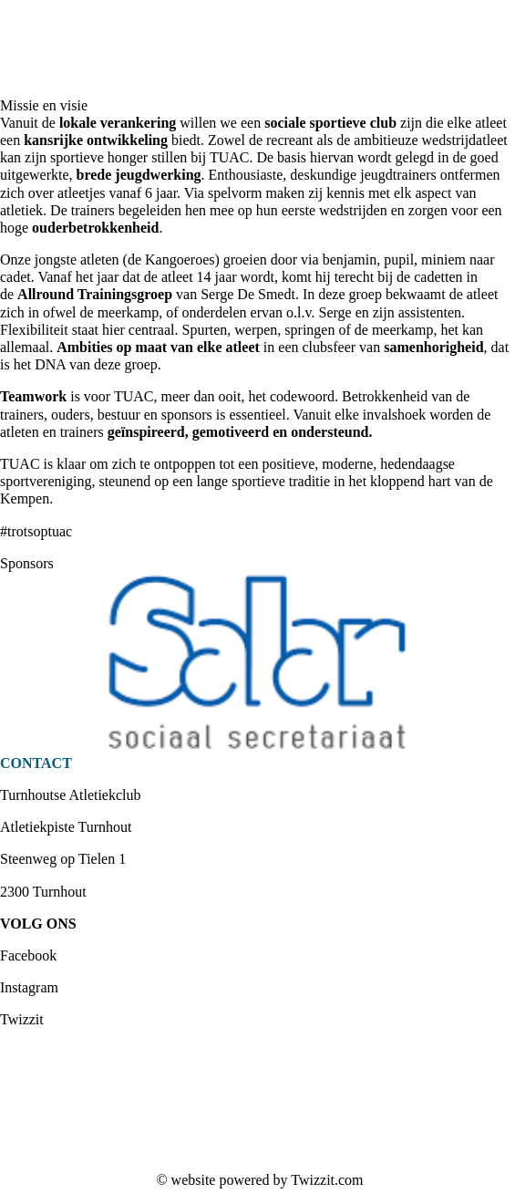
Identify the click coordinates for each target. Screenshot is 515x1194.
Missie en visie (44, 105)
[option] (257, 663)
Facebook (28, 955)
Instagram (29, 987)
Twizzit (22, 1019)
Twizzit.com (327, 1180)
